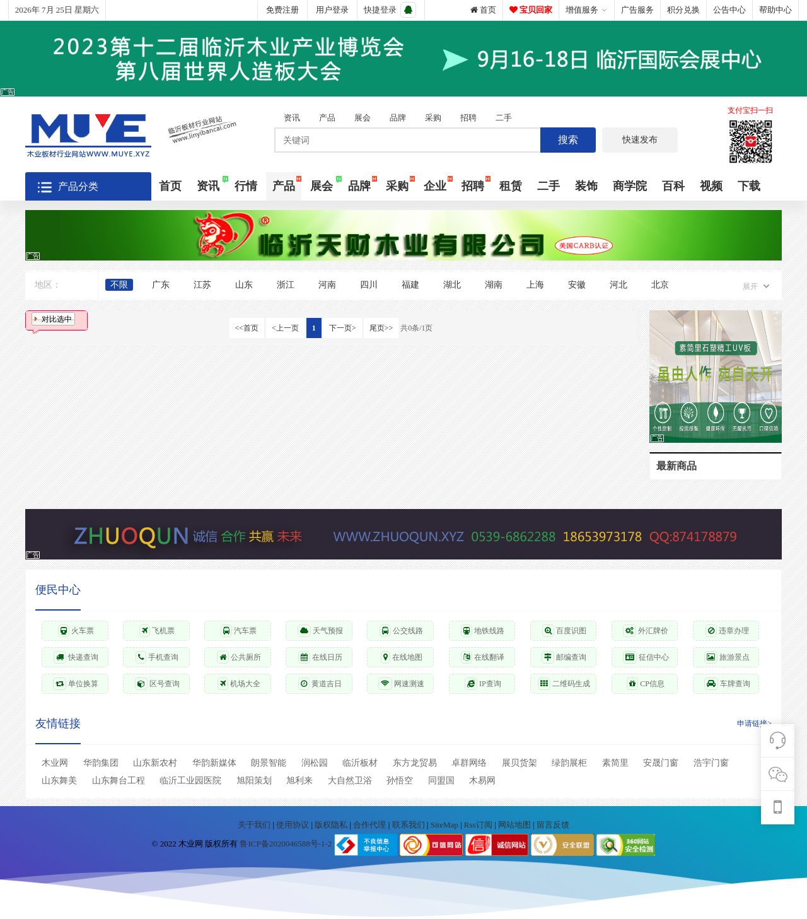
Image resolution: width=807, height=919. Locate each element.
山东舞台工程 (118, 780)
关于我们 (255, 824)
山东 (244, 285)
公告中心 (729, 10)
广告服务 (637, 10)
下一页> (342, 328)
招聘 (468, 117)
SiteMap (445, 824)
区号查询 (157, 683)
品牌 (398, 117)
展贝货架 (519, 763)
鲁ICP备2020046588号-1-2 (286, 844)
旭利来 (299, 780)
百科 (673, 186)
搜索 (568, 139)
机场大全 (239, 683)
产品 (327, 117)
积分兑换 (683, 10)
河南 (327, 285)
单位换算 (75, 683)
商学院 (630, 186)
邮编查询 (564, 657)
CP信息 (646, 683)
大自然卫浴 (350, 780)
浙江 (285, 285)
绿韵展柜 (569, 763)
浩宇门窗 (711, 763)
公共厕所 (239, 657)
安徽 (577, 285)
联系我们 (409, 824)
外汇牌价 (645, 630)
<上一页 (285, 328)
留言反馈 (553, 824)
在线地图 (401, 657)
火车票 (76, 630)
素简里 (615, 763)
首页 (483, 10)
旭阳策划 (254, 780)
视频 (711, 186)
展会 (362, 117)
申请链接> (754, 723)
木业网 (55, 763)
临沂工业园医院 (190, 780)
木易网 (482, 780)
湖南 (493, 285)
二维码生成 (564, 683)
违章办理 (727, 630)
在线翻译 (482, 657)
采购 (433, 117)
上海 (535, 285)
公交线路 (401, 630)
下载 (749, 186)
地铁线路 (482, 630)
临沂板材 (360, 763)
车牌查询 (727, 683)
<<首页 (247, 328)
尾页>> (381, 328)
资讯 (292, 117)
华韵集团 (101, 763)
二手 (504, 117)
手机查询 (157, 657)
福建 (410, 285)
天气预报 (320, 630)
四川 (369, 285)
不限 (119, 285)
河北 (618, 285)
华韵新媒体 (214, 763)
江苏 (202, 285)
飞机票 (157, 630)
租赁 (510, 186)
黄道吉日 (320, 683)
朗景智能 (268, 763)
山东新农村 (155, 763)
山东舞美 (59, 780)
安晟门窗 (660, 763)
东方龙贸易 (415, 763)
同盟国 (441, 780)
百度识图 (564, 630)
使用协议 (293, 824)
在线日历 (320, 657)
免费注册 (282, 10)
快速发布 (640, 139)
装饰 (586, 186)
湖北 (452, 285)
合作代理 (370, 824)
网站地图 (515, 824)
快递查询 (76, 657)
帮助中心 (775, 10)
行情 (246, 186)
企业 (435, 186)
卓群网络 (469, 763)
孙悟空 (399, 780)
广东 (161, 285)
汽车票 (239, 630)
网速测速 (401, 683)
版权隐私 (332, 824)
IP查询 (483, 683)
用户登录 (332, 10)
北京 (660, 285)
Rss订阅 (478, 824)
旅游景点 (727, 657)
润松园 (314, 763)
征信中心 (646, 657)
